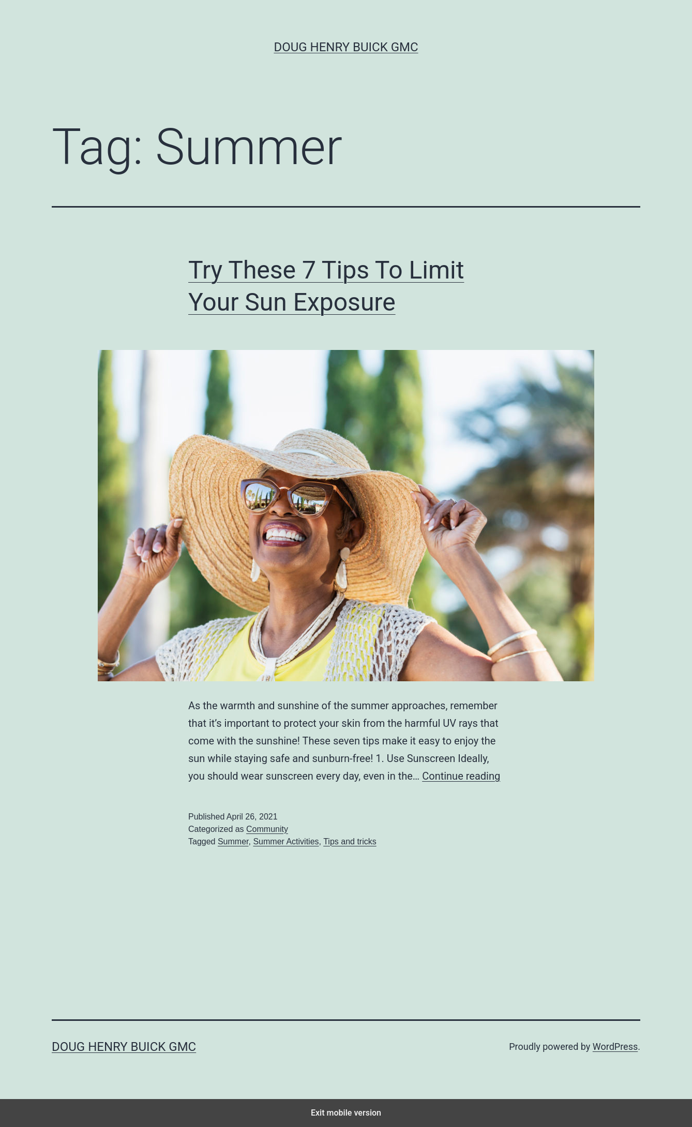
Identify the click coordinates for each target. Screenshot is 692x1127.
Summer (233, 841)
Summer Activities (286, 841)
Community (267, 829)
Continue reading (461, 776)
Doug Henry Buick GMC (346, 47)
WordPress (615, 1046)
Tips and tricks (350, 841)
